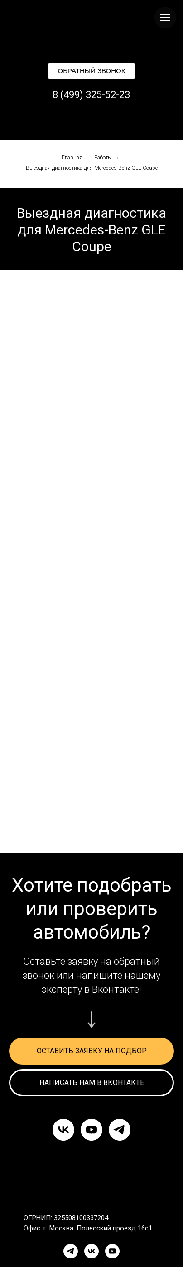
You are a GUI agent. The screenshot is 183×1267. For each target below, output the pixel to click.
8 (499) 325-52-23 (91, 94)
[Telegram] (70, 1251)
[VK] (91, 1251)
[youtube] (91, 1130)
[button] (91, 71)
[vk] (63, 1130)
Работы (103, 157)
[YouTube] (112, 1251)
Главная (72, 157)
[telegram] (119, 1130)
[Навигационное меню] (165, 17)
